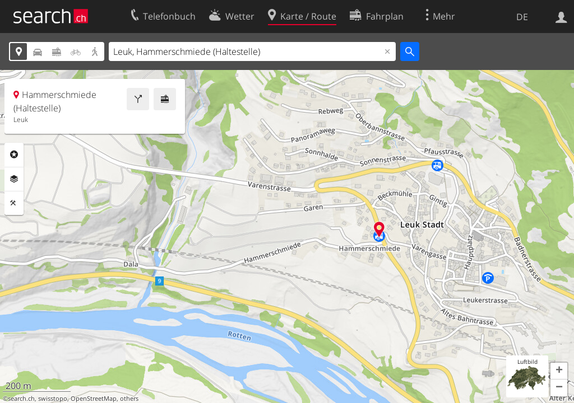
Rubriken (14, 154)
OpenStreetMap (94, 398)
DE (522, 17)
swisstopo (52, 398)
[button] (558, 371)
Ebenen (14, 179)
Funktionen (14, 203)
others (129, 398)
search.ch (21, 398)
